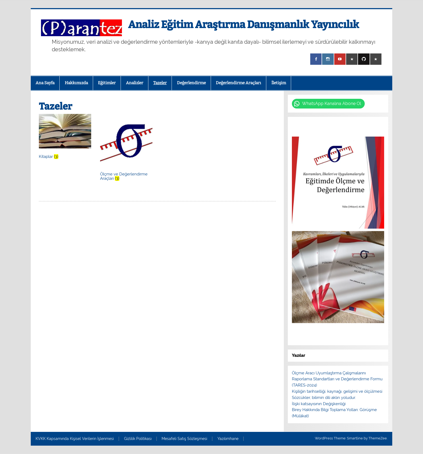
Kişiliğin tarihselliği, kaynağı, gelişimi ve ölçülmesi (337, 391)
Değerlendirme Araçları (238, 82)
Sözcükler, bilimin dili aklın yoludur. (324, 397)
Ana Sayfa (45, 82)
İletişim (278, 82)
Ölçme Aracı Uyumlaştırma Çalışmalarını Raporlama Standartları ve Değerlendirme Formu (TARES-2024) (337, 379)
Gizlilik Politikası (138, 439)
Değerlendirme (191, 82)
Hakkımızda (76, 82)
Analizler (134, 82)
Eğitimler (107, 82)
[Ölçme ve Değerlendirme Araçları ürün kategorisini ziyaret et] (126, 148)
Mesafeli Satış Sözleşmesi (184, 439)
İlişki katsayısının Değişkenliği (319, 403)
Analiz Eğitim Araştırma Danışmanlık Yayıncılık (243, 24)
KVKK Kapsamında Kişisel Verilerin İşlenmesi (75, 439)
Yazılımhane (227, 439)
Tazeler (160, 82)
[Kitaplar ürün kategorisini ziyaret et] (65, 137)
